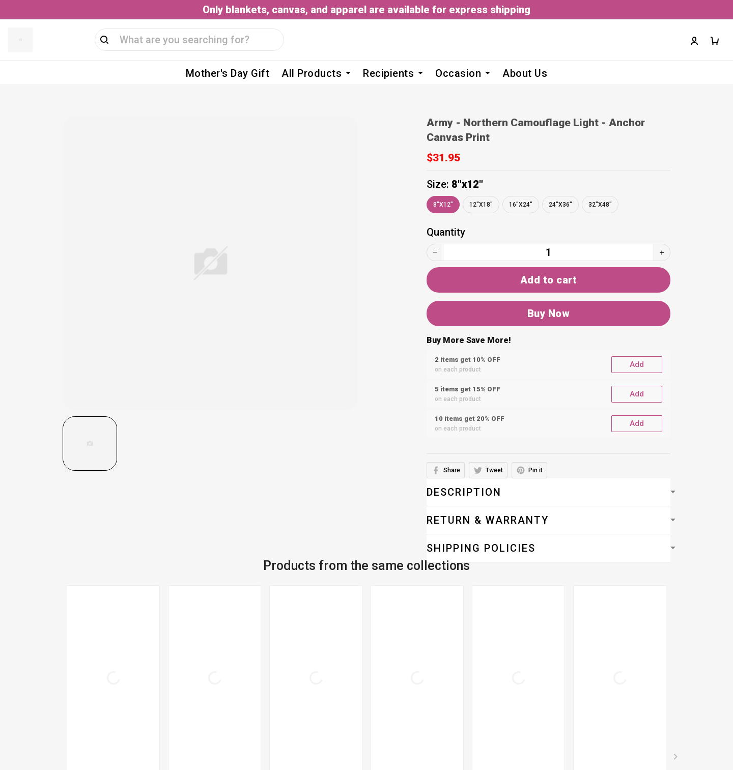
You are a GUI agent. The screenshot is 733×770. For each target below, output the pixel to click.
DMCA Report (496, 742)
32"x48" (600, 189)
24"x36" (560, 189)
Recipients (393, 73)
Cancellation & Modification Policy (331, 678)
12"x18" (481, 189)
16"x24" (520, 189)
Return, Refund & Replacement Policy (337, 698)
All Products (316, 73)
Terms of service (291, 596)
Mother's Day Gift (228, 73)
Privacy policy (284, 637)
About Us (524, 73)
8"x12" (467, 169)
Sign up (699, 641)
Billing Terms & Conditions (313, 617)
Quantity (446, 217)
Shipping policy (287, 657)
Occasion (462, 73)
